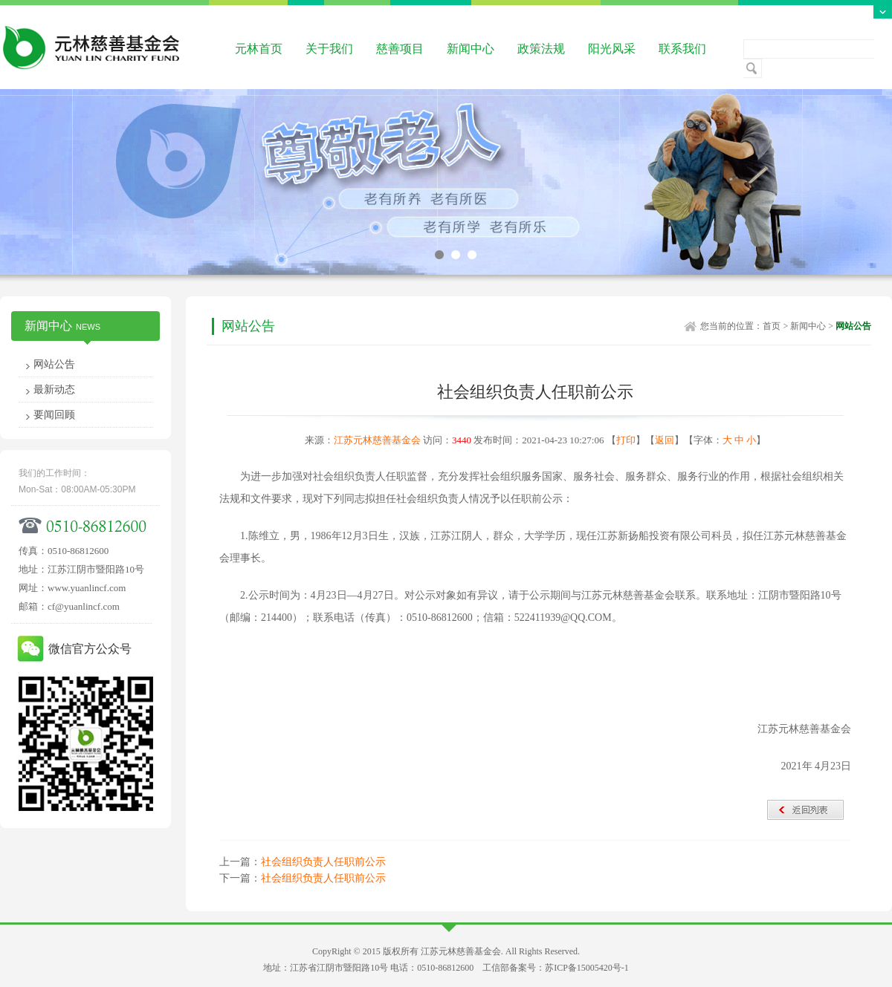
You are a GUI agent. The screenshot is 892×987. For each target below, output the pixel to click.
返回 (664, 440)
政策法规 (541, 48)
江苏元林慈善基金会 (377, 440)
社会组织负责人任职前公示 (323, 861)
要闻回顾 (54, 414)
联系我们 (682, 48)
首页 (771, 326)
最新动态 (54, 389)
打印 (626, 440)
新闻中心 (470, 48)
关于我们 (329, 48)
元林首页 (258, 48)
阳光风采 (612, 48)
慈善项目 (400, 48)
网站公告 (54, 364)
